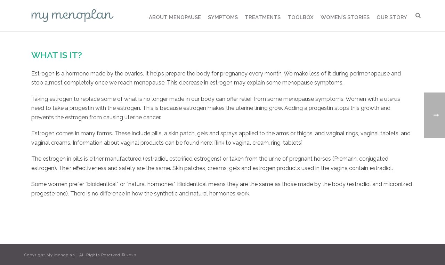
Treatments (263, 17)
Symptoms (223, 17)
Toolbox (301, 17)
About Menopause (175, 17)
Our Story (392, 17)
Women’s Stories (345, 17)
